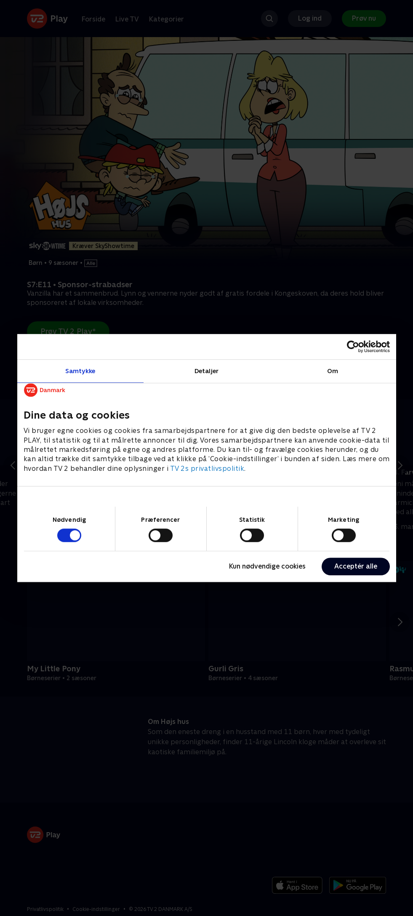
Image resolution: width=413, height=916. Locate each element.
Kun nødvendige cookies (267, 566)
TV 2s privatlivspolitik (207, 469)
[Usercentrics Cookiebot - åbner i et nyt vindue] (353, 346)
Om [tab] (332, 370)
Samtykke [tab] (80, 370)
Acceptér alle (355, 566)
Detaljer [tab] (206, 370)
